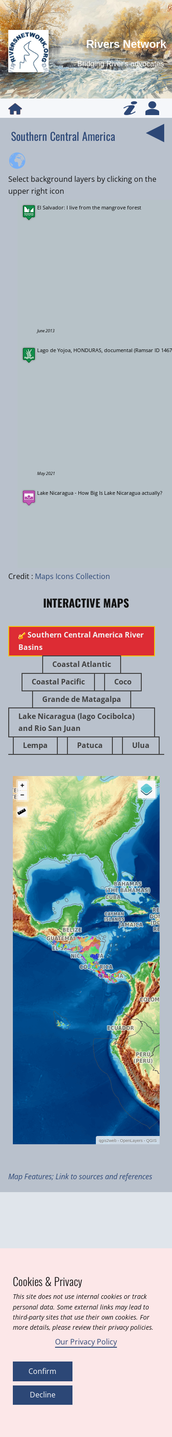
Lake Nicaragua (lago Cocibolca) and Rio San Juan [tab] (76, 722)
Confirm (42, 1371)
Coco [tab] (123, 682)
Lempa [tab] (35, 745)
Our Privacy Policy (86, 1342)
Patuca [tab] (90, 745)
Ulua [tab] (141, 745)
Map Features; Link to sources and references (80, 1176)
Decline (42, 1395)
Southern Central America (63, 135)
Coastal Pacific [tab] (58, 682)
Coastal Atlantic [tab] (81, 664)
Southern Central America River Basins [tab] (81, 641)
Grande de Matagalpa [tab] (81, 699)
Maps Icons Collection (72, 576)
